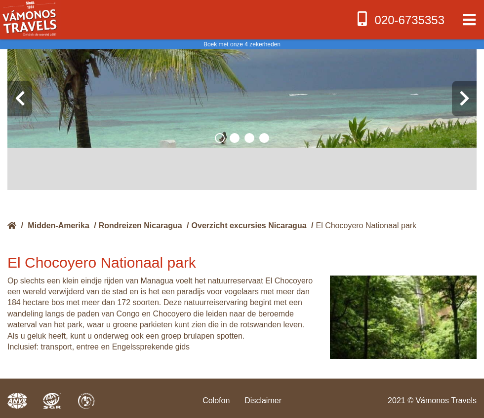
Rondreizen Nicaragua (140, 225)
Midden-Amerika (58, 225)
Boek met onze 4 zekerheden (242, 44)
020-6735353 (399, 19)
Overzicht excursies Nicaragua (249, 225)
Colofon (216, 400)
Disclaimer (263, 400)
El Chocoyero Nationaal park (366, 225)
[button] (220, 138)
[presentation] (19, 98)
